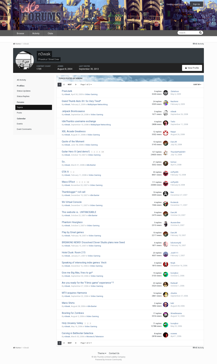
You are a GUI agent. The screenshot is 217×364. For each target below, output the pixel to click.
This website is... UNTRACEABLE (79, 212)
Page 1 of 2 (86, 85)
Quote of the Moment (73, 141)
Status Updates (23, 91)
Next (70, 84)
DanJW (174, 142)
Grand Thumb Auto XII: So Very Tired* (81, 101)
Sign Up (196, 4)
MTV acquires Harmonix (74, 292)
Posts (19, 113)
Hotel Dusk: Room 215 (73, 252)
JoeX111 (174, 253)
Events (20, 124)
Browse (20, 33)
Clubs (50, 33)
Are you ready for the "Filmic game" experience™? (88, 282)
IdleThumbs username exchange (79, 121)
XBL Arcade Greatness (74, 131)
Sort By (197, 84)
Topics (20, 107)
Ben (172, 192)
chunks (174, 293)
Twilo (173, 121)
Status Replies (23, 96)
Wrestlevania (176, 313)
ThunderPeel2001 (178, 152)
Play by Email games (73, 232)
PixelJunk (67, 91)
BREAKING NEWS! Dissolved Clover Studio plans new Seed (93, 242)
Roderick (174, 202)
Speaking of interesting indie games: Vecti (84, 262)
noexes (174, 333)
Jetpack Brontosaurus (73, 111)
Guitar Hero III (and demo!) (76, 151)
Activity (35, 33)
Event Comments (24, 129)
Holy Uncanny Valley (73, 323)
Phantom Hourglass (72, 222)
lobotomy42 (176, 243)
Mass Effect (68, 181)
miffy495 (174, 172)
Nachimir (174, 101)
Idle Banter (91, 165)
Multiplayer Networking (98, 104)
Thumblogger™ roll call (73, 192)
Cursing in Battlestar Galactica (77, 333)
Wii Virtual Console (72, 202)
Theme (102, 353)
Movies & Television (95, 336)
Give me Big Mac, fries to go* (77, 272)
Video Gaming (91, 94)
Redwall (174, 283)
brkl (172, 303)
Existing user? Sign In (177, 4)
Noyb (173, 263)
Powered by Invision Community (108, 360)
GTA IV (65, 171)
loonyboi (174, 273)
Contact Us (114, 353)
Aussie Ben (175, 222)
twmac (173, 162)
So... (64, 161)
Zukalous (175, 91)
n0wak (67, 94)
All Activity (21, 80)
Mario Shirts (68, 303)
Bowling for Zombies (73, 313)
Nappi (173, 132)
